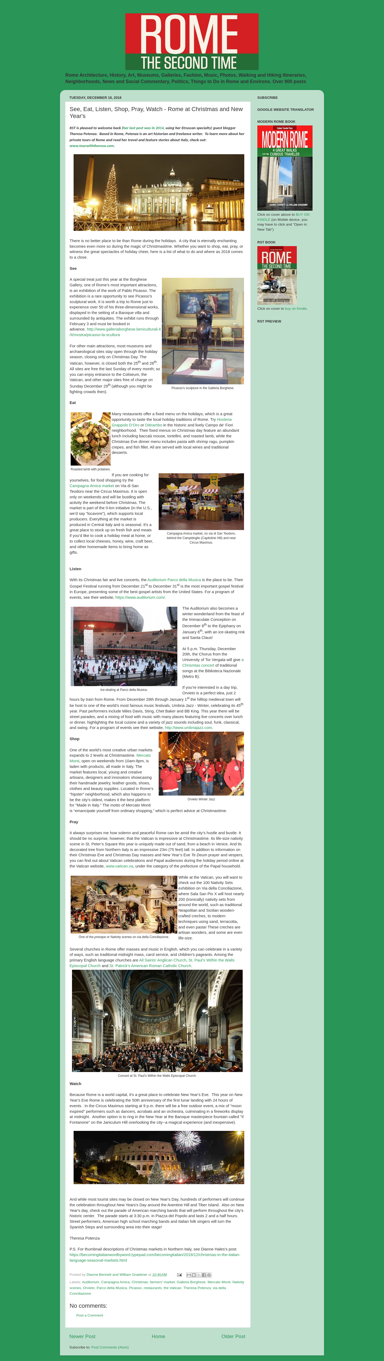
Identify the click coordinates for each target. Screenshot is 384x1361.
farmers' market (162, 1282)
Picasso (135, 1288)
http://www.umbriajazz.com (188, 728)
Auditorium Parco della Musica (174, 580)
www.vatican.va (119, 866)
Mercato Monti (218, 1282)
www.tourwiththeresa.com (92, 145)
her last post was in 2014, (144, 127)
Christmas (140, 1282)
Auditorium (90, 1282)
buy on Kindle (296, 309)
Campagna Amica (115, 1282)
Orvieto (89, 1288)
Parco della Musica (112, 1288)
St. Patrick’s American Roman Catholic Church (150, 966)
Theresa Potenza (197, 1288)
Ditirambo (153, 425)
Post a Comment (89, 1315)
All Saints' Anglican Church (162, 960)
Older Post (233, 1336)
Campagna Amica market (92, 486)
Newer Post (82, 1336)
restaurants (153, 1288)
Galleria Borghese (191, 1282)
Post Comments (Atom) (110, 1347)
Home (158, 1336)
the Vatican (173, 1288)
